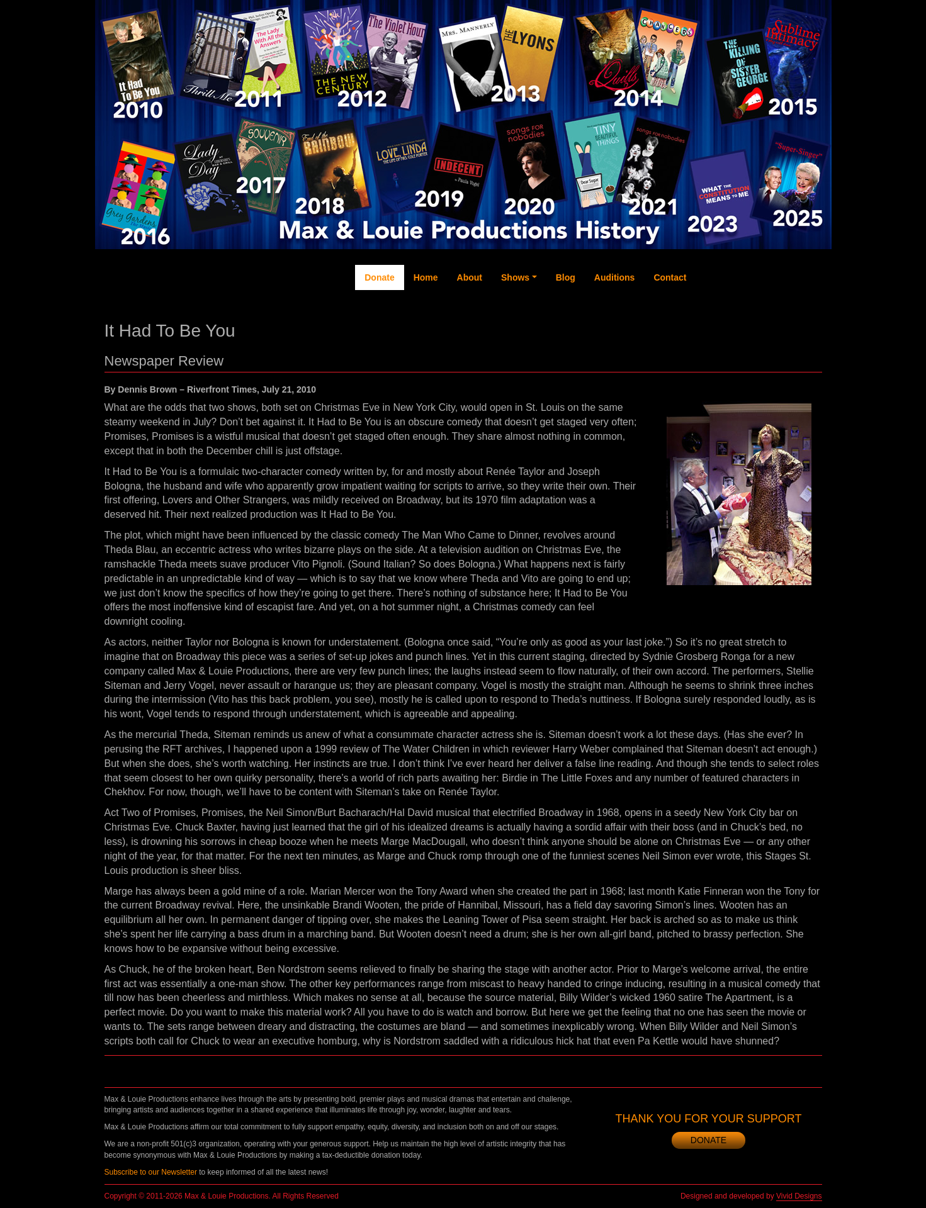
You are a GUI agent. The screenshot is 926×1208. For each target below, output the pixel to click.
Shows (515, 277)
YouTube (759, 315)
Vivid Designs (799, 1196)
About (469, 277)
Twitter (734, 308)
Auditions (614, 277)
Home (426, 277)
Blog (565, 277)
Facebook (708, 321)
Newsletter (809, 327)
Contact (669, 277)
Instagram (785, 327)
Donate (379, 277)
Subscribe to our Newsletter (150, 1172)
